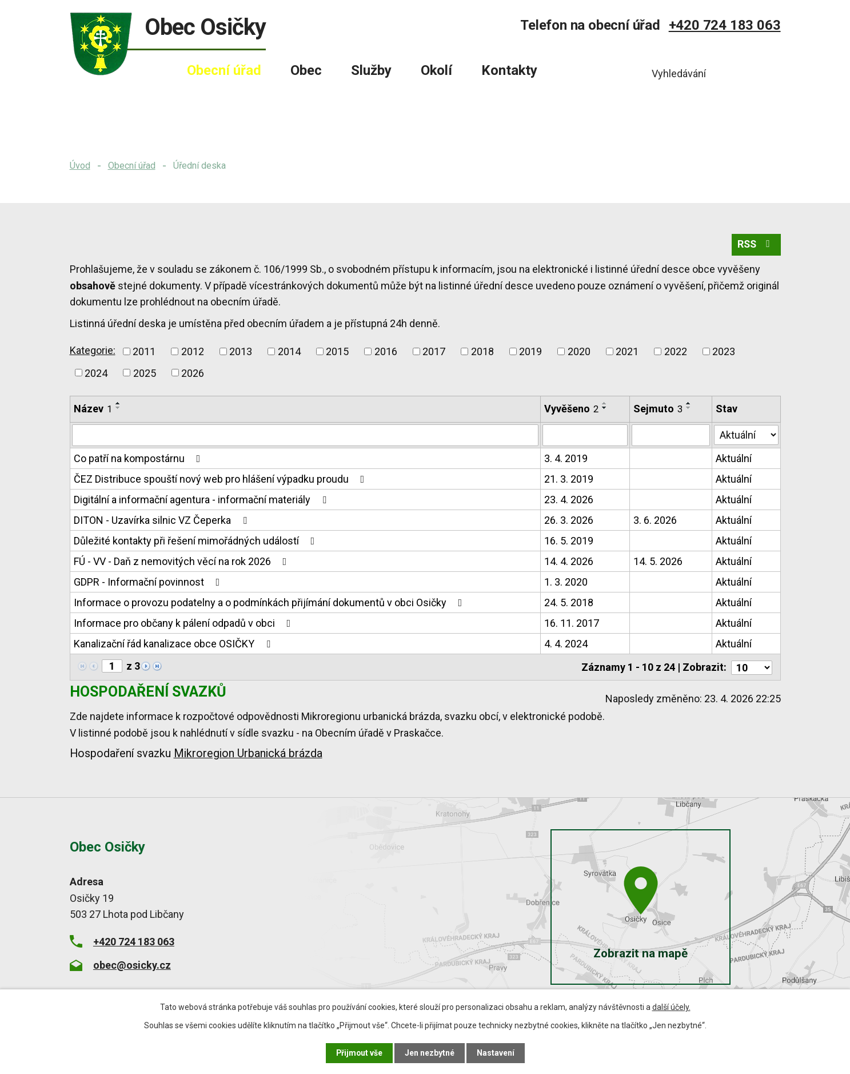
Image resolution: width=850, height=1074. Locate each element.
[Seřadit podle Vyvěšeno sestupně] (605, 408)
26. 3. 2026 (569, 521)
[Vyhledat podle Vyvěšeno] (585, 436)
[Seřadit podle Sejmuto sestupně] (689, 408)
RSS (755, 245)
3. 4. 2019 (566, 459)
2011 (144, 351)
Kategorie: (92, 350)
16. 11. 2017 (572, 624)
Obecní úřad (131, 165)
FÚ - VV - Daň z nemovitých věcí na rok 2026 (183, 562)
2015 (337, 351)
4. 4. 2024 (566, 644)
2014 (289, 351)
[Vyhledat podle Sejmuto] (671, 436)
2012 (192, 351)
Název (93, 409)
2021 (627, 351)
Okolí (436, 70)
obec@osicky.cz (132, 964)
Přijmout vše (359, 1052)
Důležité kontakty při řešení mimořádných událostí (197, 541)
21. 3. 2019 (569, 480)
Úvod (80, 165)
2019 (530, 351)
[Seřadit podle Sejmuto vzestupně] (689, 403)
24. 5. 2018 (569, 603)
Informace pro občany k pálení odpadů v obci (185, 624)
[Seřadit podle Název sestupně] (118, 408)
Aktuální (734, 459)
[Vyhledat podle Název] (305, 436)
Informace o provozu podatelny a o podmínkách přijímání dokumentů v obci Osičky (270, 603)
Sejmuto (658, 409)
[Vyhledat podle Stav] (747, 434)
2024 (96, 373)
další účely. (671, 1007)
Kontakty (509, 70)
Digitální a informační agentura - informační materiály (202, 500)
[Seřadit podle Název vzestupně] (118, 403)
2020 (579, 351)
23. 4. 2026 (569, 500)
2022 (675, 351)
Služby (371, 70)
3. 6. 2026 (655, 521)
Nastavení (496, 1052)
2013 (240, 351)
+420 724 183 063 (725, 25)
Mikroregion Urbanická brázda (248, 752)
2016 (385, 351)
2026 (192, 373)
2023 (723, 351)
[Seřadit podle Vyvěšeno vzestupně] (605, 403)
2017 (433, 351)
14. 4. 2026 (569, 562)
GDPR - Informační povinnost (149, 582)
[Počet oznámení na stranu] (751, 667)
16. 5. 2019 (569, 541)
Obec (306, 70)
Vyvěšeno (572, 409)
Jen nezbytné (430, 1052)
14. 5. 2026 (658, 562)
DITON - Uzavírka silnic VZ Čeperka (163, 521)
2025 (144, 373)
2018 (482, 351)
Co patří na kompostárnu (139, 459)
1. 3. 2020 (566, 582)
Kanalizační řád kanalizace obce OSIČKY (174, 644)
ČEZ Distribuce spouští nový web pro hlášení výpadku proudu (221, 480)
